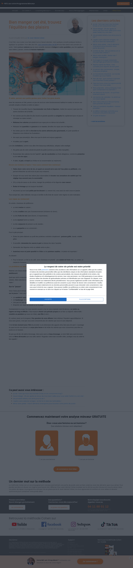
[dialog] (66, 284)
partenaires (45, 270)
